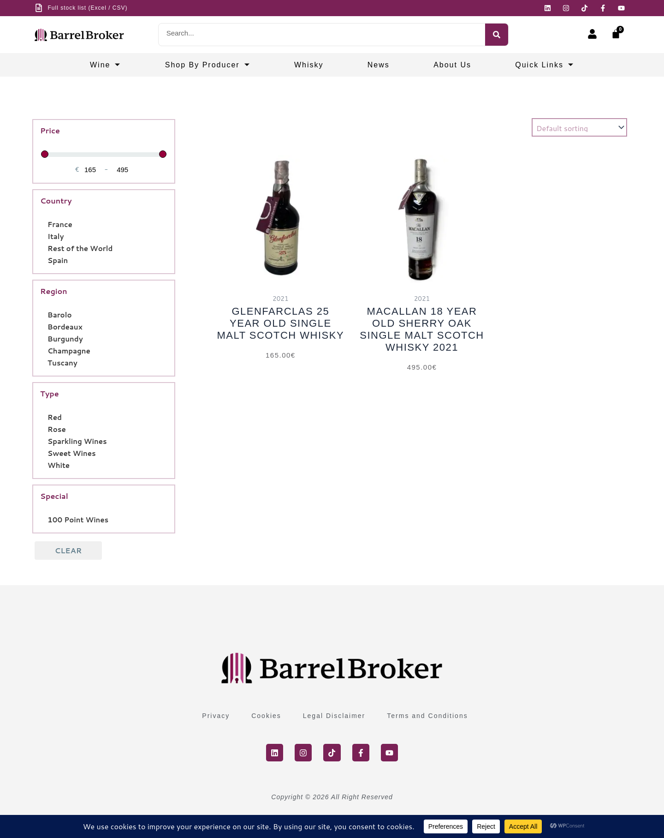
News (379, 65)
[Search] (496, 35)
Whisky (309, 65)
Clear (68, 550)
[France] (43, 223)
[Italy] (43, 235)
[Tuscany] (43, 362)
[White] (43, 464)
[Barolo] (43, 314)
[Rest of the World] (43, 247)
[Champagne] (43, 350)
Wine (105, 65)
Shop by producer (207, 65)
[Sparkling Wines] (43, 440)
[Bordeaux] (43, 326)
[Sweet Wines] (43, 452)
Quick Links (544, 65)
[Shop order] (579, 127)
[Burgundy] (43, 338)
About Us (452, 65)
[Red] (43, 416)
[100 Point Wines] (43, 519)
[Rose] (43, 428)
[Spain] (43, 259)
